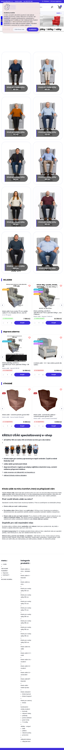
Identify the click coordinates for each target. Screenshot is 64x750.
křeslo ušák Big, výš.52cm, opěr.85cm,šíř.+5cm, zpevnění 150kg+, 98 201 (15, 363)
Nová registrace (56, 1)
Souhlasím (32, 29)
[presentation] (2, 304)
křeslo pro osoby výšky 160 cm (16, 88)
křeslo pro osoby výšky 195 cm (47, 222)
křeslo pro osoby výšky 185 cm (47, 177)
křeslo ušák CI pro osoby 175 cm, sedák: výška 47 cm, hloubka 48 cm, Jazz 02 (15, 310)
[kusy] (7, 321)
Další (58, 13)
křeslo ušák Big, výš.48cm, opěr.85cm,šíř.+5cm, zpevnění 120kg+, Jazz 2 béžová (48, 311)
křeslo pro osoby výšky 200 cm (16, 266)
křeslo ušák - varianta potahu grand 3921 (15, 413)
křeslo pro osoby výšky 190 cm (16, 222)
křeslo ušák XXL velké (47, 267)
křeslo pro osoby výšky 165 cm (47, 88)
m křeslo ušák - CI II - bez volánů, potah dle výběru (48, 362)
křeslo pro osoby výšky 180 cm (16, 177)
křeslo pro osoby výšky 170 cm (16, 132)
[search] (52, 7)
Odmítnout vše (19, 29)
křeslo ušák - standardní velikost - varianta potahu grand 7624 (45, 414)
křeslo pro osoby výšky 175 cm (47, 132)
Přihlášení (46, 1)
